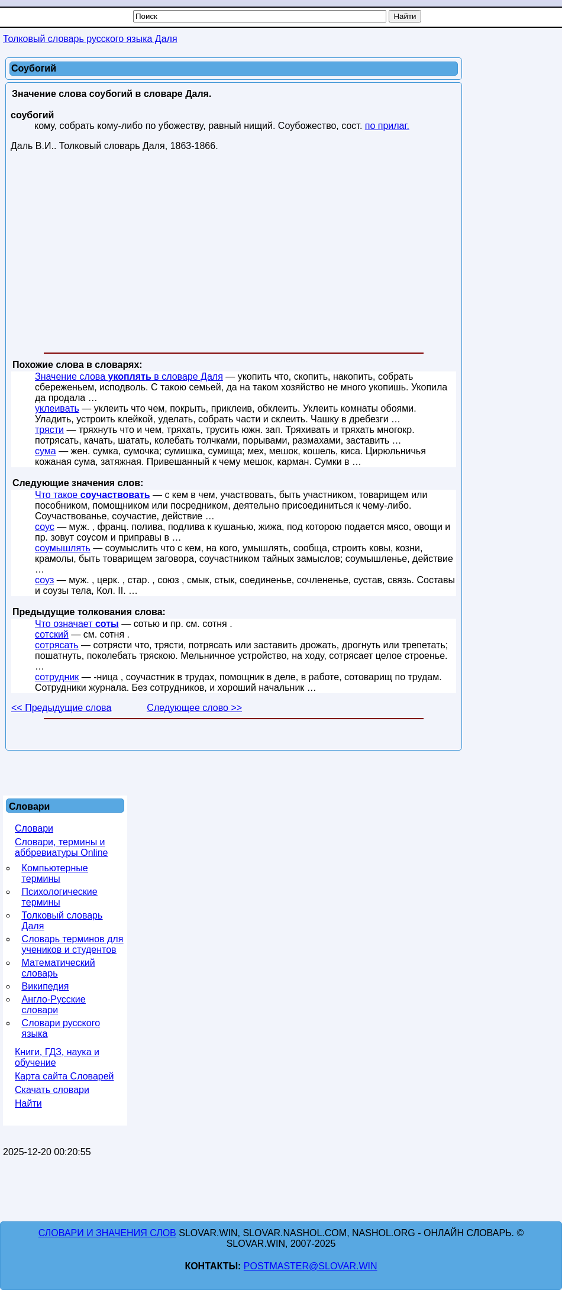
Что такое (92, 495)
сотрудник (57, 677)
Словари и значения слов (107, 1233)
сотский (52, 634)
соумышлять (63, 548)
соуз (44, 580)
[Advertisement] (233, 254)
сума (45, 451)
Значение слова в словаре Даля (129, 376)
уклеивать (57, 408)
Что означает (77, 624)
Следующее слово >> (194, 708)
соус (44, 527)
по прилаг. (387, 126)
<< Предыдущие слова (61, 708)
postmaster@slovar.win (310, 1266)
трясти (49, 430)
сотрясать (57, 645)
